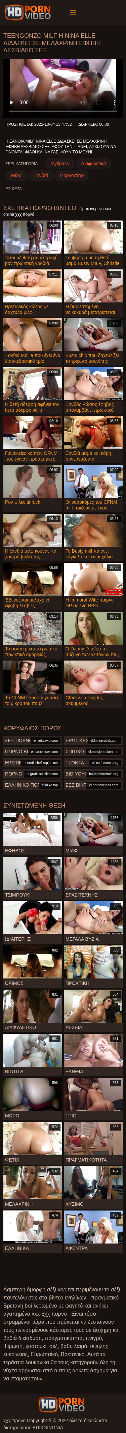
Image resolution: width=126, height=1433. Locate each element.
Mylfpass (59, 163)
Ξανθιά (41, 175)
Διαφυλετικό (93, 163)
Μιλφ (16, 175)
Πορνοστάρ (72, 175)
